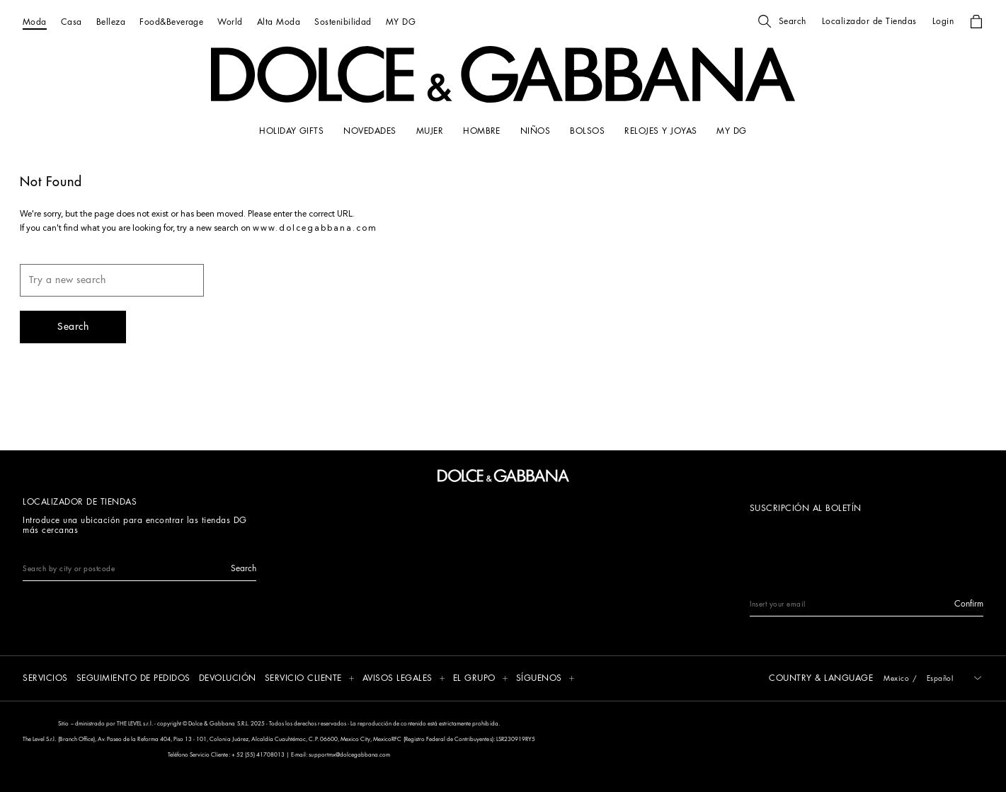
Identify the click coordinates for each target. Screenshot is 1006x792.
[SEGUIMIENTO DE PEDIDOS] (133, 679)
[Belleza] (110, 21)
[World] (229, 21)
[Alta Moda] (278, 21)
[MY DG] (401, 21)
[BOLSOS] (587, 131)
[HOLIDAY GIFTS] (291, 131)
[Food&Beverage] (171, 21)
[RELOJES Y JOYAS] (660, 131)
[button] (782, 21)
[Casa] (71, 21)
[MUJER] (429, 131)
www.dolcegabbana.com (315, 228)
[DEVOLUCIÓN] (227, 679)
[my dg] (731, 131)
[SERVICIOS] (45, 679)
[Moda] (35, 21)
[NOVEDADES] (369, 131)
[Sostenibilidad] (343, 21)
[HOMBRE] (482, 131)
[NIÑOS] (535, 131)
